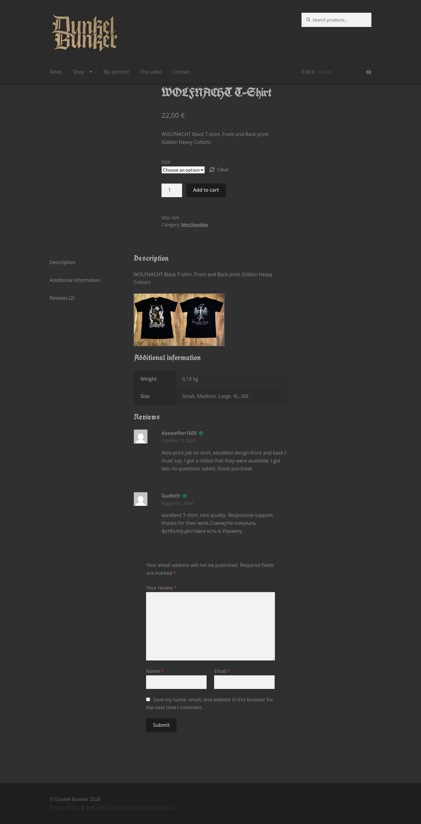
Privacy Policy (65, 807)
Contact (181, 71)
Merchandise (194, 224)
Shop (78, 71)
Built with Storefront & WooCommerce (128, 807)
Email (222, 671)
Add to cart (206, 190)
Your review (161, 587)
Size (166, 161)
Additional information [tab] (75, 280)
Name (155, 671)
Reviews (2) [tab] (62, 298)
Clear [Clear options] (223, 169)
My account (116, 71)
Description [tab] (62, 262)
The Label (151, 71)
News (56, 71)
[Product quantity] (172, 190)
